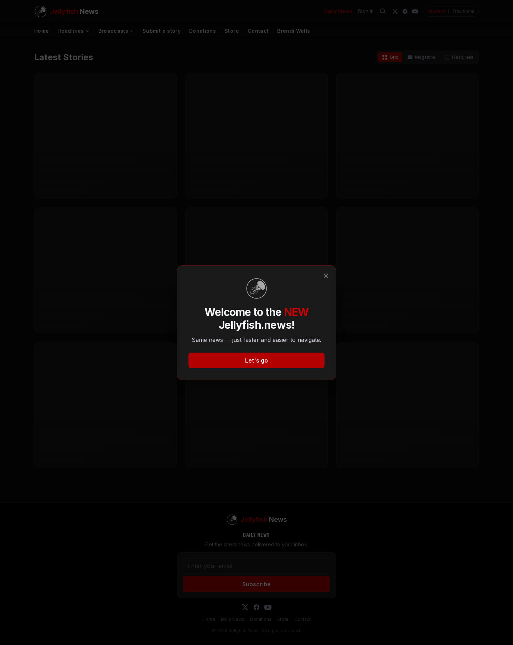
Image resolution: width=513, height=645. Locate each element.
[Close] (326, 275)
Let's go (256, 360)
